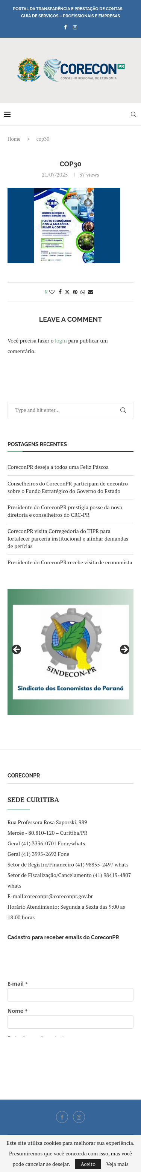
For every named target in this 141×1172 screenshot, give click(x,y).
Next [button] (124, 650)
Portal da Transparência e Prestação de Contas (67, 8)
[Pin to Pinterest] (75, 291)
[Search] (133, 114)
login (61, 340)
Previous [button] (17, 650)
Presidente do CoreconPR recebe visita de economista (70, 562)
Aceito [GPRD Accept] (88, 1163)
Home (14, 138)
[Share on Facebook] (60, 291)
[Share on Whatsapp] (82, 291)
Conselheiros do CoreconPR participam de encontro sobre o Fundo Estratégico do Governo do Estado (68, 487)
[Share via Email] (90, 291)
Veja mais (117, 1164)
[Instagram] (75, 27)
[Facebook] (65, 27)
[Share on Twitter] (67, 291)
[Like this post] (52, 291)
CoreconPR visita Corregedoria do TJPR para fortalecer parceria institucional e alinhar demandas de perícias (68, 538)
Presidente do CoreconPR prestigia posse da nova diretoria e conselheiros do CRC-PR (65, 511)
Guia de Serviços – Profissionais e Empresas (70, 16)
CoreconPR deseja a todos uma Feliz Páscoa (58, 466)
